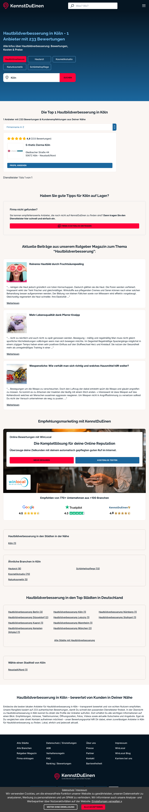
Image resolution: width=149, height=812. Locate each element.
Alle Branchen (24, 748)
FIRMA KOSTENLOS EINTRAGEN (74, 226)
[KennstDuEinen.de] (23, 6)
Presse (90, 748)
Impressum (121, 743)
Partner (90, 753)
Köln (12, 543)
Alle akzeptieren (93, 807)
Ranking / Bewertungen (58, 763)
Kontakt (90, 758)
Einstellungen (69, 743)
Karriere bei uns (123, 758)
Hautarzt (14, 568)
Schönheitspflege (88, 568)
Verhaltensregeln (55, 753)
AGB (48, 748)
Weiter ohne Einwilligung (60, 807)
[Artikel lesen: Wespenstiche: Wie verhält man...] (17, 374)
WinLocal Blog (123, 753)
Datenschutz (53, 743)
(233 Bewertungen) (41, 138)
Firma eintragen (25, 758)
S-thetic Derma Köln (38, 145)
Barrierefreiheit (94, 763)
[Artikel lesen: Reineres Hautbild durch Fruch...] (17, 272)
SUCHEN (68, 77)
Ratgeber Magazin (27, 753)
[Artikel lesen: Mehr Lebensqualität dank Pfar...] (17, 323)
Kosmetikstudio (19, 574)
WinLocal (120, 748)
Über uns (91, 743)
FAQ (48, 758)
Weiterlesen (13, 303)
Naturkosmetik (18, 579)
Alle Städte (23, 743)
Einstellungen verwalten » (107, 801)
